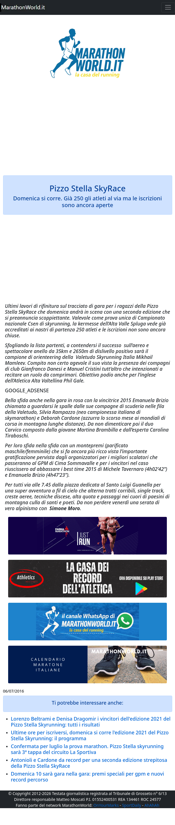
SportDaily (131, 805)
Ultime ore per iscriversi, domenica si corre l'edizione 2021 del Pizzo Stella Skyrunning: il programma (90, 735)
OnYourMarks (106, 805)
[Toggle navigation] (168, 7)
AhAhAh (151, 805)
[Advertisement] (87, 130)
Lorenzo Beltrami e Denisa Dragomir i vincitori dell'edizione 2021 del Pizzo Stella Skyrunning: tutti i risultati (91, 721)
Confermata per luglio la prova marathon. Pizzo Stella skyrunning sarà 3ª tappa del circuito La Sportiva (87, 749)
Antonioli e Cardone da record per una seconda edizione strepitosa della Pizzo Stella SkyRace (89, 763)
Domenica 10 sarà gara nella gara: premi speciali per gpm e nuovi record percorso (87, 776)
